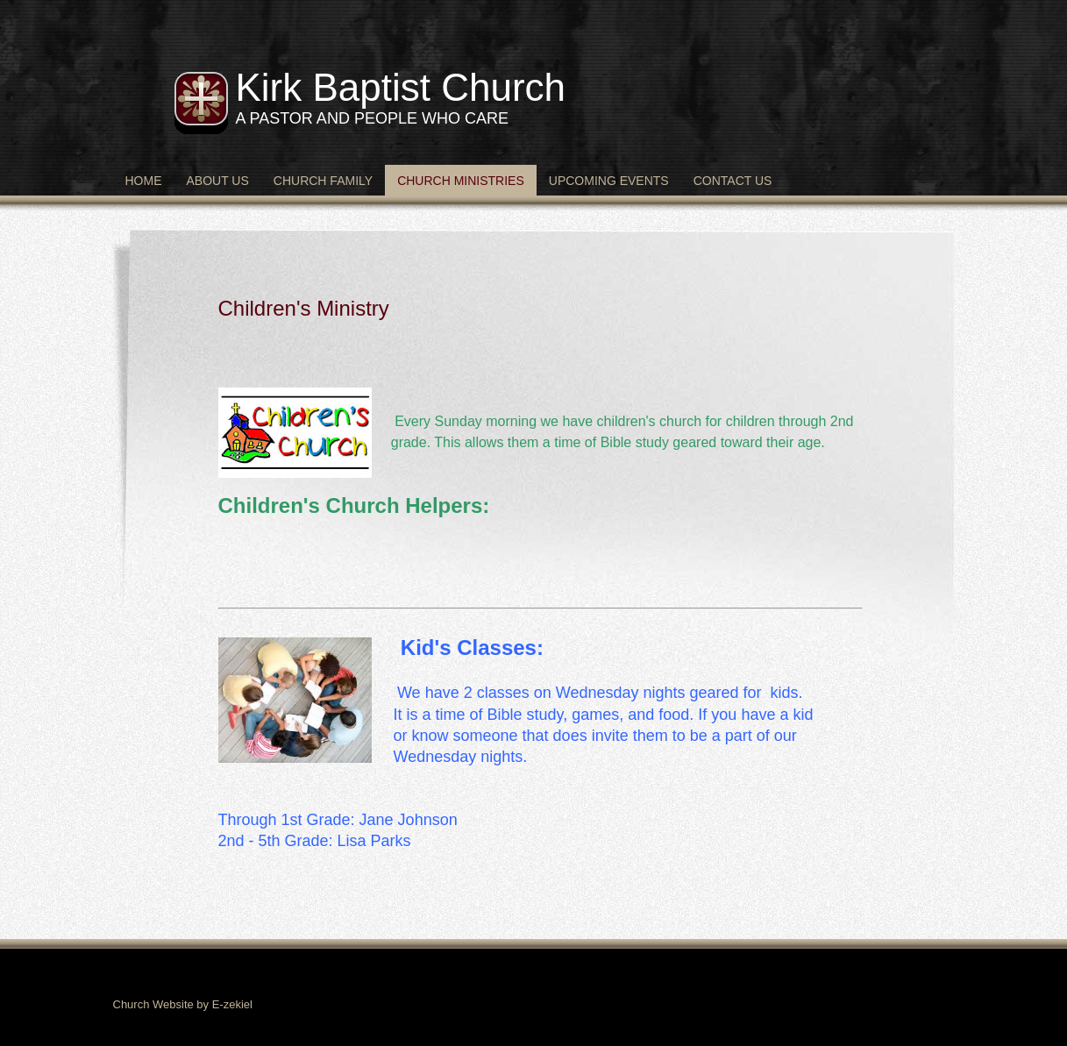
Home (143, 181)
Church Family (323, 181)
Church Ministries (460, 181)
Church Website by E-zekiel (183, 1004)
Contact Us (733, 181)
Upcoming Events (609, 181)
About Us (218, 181)
